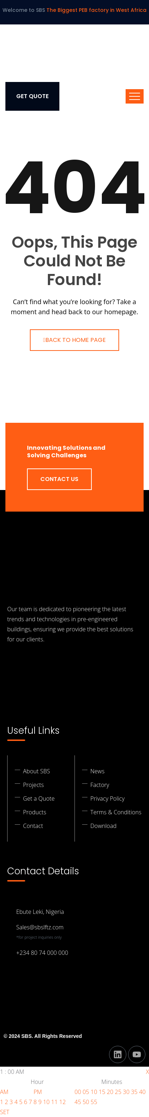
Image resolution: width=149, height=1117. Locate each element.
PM (37, 1092)
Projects (33, 785)
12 (62, 1102)
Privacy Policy (107, 798)
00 (77, 1092)
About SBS (36, 771)
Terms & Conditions (115, 812)
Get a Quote (39, 798)
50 (85, 1102)
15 (102, 1092)
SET (4, 1112)
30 (126, 1092)
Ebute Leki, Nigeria (40, 912)
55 (94, 1102)
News (97, 771)
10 (46, 1102)
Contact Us (59, 479)
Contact (33, 826)
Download (103, 826)
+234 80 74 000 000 (42, 953)
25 (118, 1092)
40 (142, 1092)
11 (54, 1102)
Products (34, 812)
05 (85, 1092)
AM (4, 1092)
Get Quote (32, 96)
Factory (99, 785)
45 (77, 1102)
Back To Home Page (74, 340)
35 (134, 1092)
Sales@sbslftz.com (40, 927)
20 (110, 1092)
